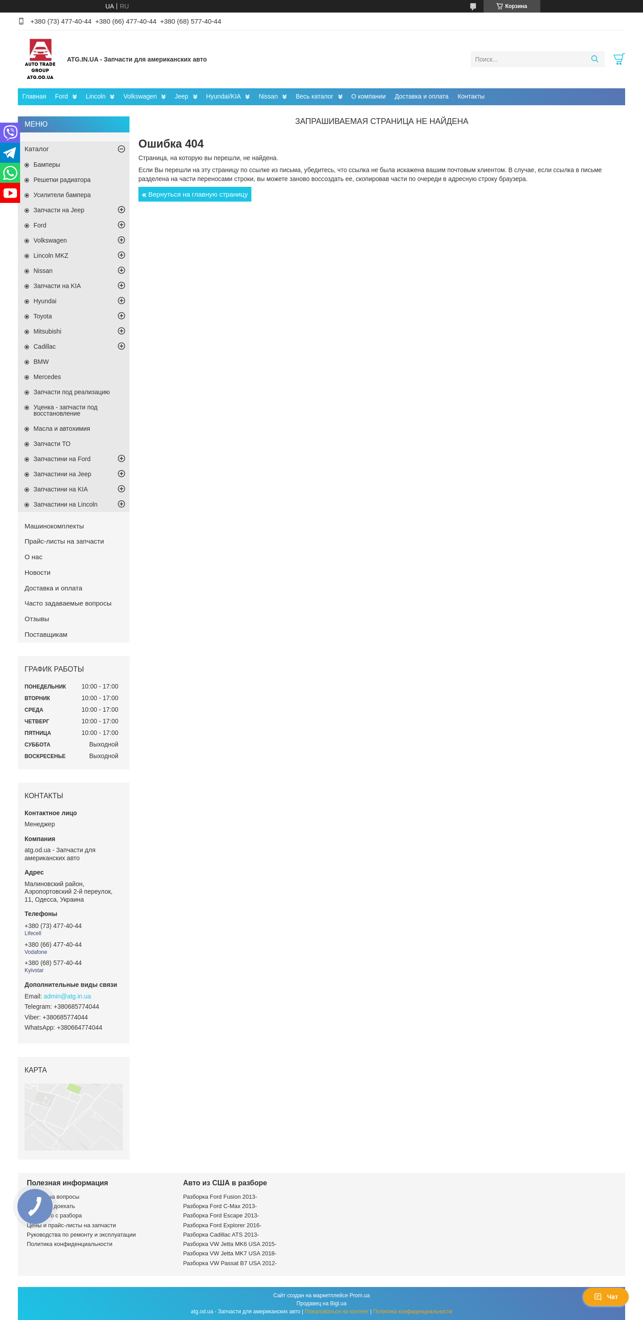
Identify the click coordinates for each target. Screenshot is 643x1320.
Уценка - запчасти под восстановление (65, 410)
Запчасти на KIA (57, 285)
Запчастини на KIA (60, 489)
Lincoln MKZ (50, 255)
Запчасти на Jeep (58, 210)
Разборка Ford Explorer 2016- (222, 1225)
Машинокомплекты (54, 526)
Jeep (181, 96)
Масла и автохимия (61, 428)
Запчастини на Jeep (62, 474)
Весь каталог (314, 96)
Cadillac (44, 346)
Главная (34, 96)
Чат (606, 1297)
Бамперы (46, 164)
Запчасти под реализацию (71, 392)
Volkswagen (140, 96)
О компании (368, 96)
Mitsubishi (47, 331)
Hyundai (44, 301)
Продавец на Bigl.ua (321, 1303)
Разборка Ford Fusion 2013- (220, 1196)
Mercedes (47, 376)
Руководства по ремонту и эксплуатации (81, 1234)
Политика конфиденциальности (70, 1244)
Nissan (268, 96)
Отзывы (37, 619)
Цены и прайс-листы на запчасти (71, 1225)
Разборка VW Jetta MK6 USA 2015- (229, 1244)
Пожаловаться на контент (336, 1311)
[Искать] (595, 59)
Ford (61, 96)
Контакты (471, 96)
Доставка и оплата (422, 96)
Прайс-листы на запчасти (64, 541)
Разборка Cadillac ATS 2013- (221, 1234)
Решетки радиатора (62, 179)
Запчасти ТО (52, 443)
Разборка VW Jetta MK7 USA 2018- (229, 1253)
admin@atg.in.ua (67, 996)
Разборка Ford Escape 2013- (221, 1215)
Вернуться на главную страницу (198, 194)
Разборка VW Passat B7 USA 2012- (230, 1263)
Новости (37, 572)
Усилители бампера (62, 194)
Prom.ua (360, 1295)
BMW (41, 361)
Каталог (37, 149)
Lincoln (95, 96)
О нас (33, 557)
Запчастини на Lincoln (65, 504)
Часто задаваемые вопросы (68, 603)
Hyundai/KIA (223, 96)
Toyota (42, 316)
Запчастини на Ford (62, 458)
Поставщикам (46, 634)
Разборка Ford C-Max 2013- (220, 1206)
